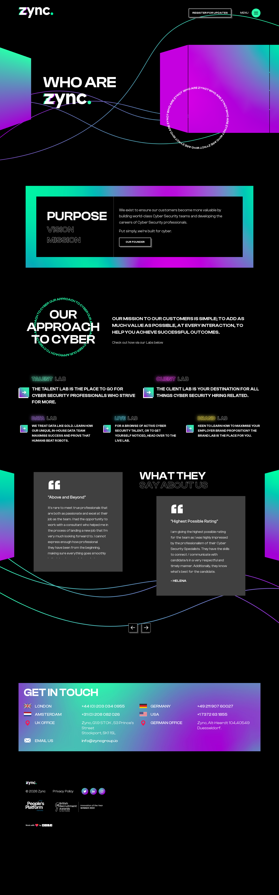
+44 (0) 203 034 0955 (103, 706)
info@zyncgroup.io (100, 740)
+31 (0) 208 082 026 (101, 714)
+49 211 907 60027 (215, 706)
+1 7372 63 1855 (212, 714)
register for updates (210, 12)
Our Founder (135, 241)
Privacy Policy (63, 791)
